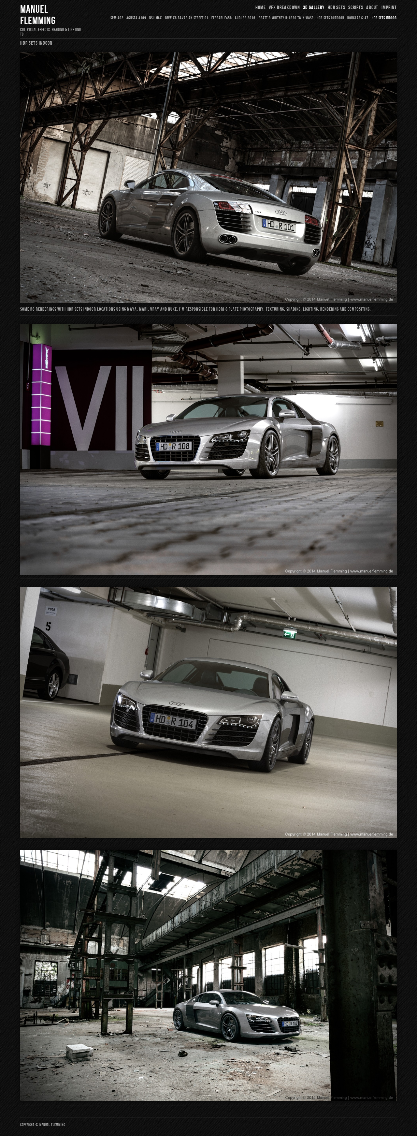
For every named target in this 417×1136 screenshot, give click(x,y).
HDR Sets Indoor (384, 18)
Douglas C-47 (357, 18)
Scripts (355, 8)
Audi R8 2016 (245, 18)
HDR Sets (336, 8)
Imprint (389, 8)
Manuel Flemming (37, 15)
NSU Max (155, 18)
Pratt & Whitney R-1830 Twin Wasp (286, 18)
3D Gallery (313, 8)
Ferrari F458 (221, 18)
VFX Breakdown (284, 8)
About (372, 8)
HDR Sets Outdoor (330, 18)
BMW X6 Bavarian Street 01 (186, 18)
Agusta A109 (136, 18)
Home (260, 8)
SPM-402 (116, 18)
